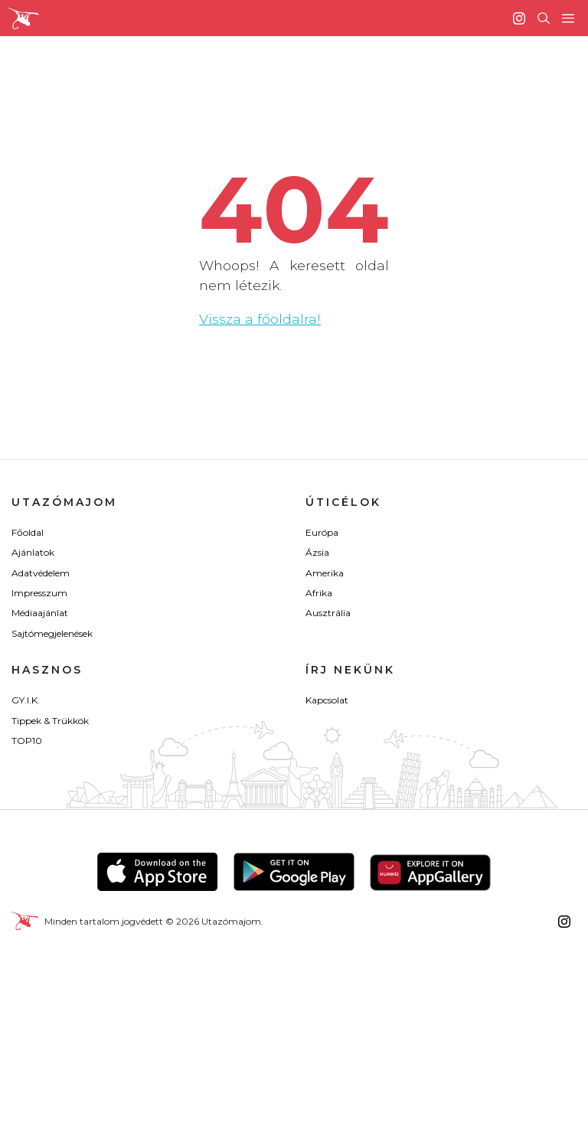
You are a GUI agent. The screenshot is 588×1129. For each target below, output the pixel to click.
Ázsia (317, 552)
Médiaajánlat (39, 612)
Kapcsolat (326, 700)
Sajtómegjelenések (52, 633)
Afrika (318, 593)
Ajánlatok (32, 552)
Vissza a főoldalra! (260, 319)
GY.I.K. (25, 700)
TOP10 (26, 740)
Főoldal (27, 532)
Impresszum (39, 593)
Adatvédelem (40, 573)
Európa (321, 532)
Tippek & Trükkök (50, 720)
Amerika (324, 573)
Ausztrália (328, 612)
